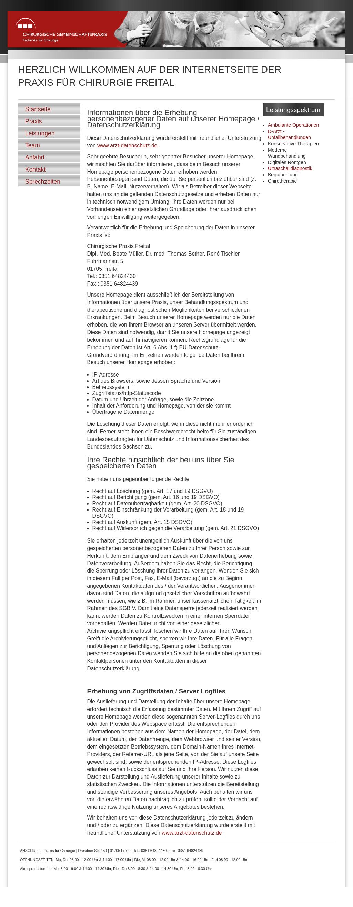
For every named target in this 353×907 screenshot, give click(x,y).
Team (32, 145)
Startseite (38, 109)
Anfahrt (34, 157)
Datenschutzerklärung (314, 901)
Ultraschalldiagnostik (290, 168)
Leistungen (39, 133)
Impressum (337, 901)
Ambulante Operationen (293, 125)
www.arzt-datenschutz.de (127, 145)
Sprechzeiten (42, 181)
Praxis (33, 121)
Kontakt (35, 169)
